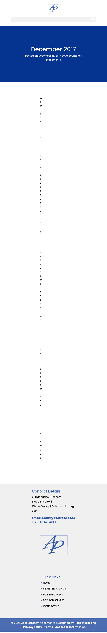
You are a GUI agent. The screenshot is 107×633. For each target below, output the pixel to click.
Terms (48, 627)
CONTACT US (51, 606)
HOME (46, 583)
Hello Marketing (85, 623)
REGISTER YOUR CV (55, 588)
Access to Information (70, 627)
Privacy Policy (32, 627)
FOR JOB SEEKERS (54, 600)
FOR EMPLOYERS (53, 594)
